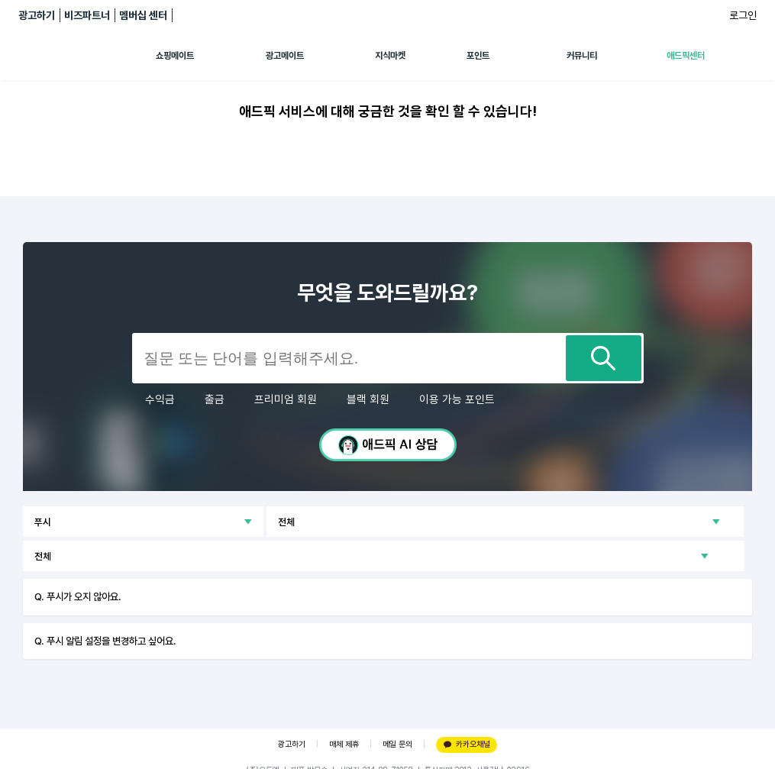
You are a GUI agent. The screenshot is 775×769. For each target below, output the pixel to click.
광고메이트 (285, 55)
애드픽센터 (686, 55)
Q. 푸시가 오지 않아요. (77, 596)
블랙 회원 (368, 399)
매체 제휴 (344, 744)
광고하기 (36, 15)
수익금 (160, 399)
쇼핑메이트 (175, 55)
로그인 (743, 15)
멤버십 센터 (143, 15)
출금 (214, 399)
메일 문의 (397, 744)
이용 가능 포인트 (457, 399)
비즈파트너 (87, 15)
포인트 (478, 55)
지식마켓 (390, 55)
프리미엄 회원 (285, 399)
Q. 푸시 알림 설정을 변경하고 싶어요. (105, 641)
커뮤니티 (582, 55)
